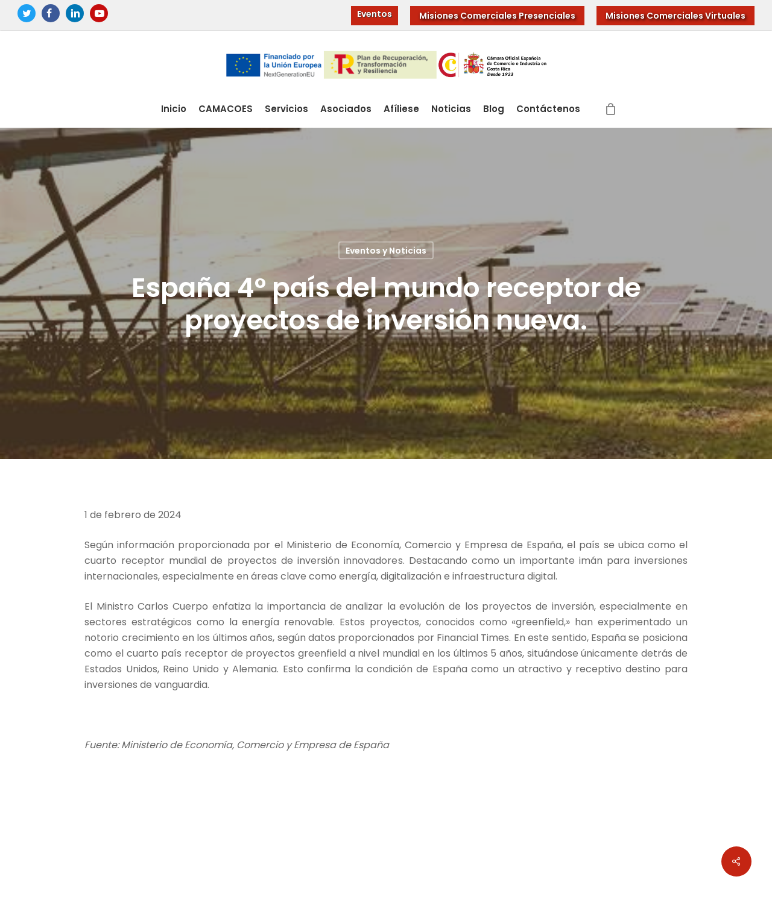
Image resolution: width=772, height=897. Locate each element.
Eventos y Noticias (386, 251)
